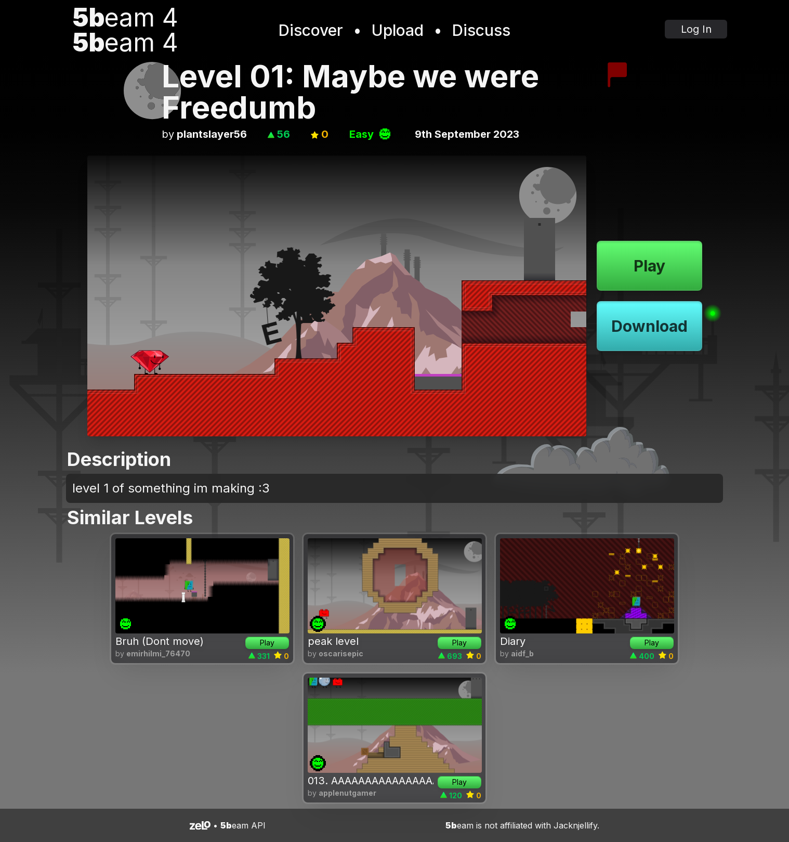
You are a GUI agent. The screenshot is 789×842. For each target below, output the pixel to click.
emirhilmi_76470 (158, 653)
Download (649, 326)
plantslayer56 (212, 134)
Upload (398, 30)
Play (649, 265)
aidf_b (522, 653)
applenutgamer (347, 792)
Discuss (481, 30)
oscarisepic (341, 653)
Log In (696, 29)
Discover (311, 30)
